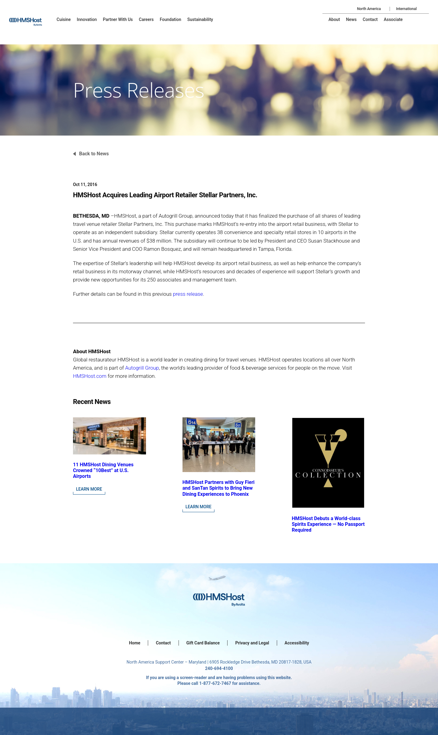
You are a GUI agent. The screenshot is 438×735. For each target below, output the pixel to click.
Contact (163, 642)
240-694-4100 (219, 668)
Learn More (89, 489)
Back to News (94, 154)
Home (134, 642)
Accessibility (297, 642)
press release (188, 294)
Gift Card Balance (203, 642)
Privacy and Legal (252, 642)
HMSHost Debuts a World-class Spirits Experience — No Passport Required (328, 524)
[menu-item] (64, 19)
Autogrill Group (142, 368)
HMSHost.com (89, 376)
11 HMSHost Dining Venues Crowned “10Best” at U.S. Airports (103, 470)
